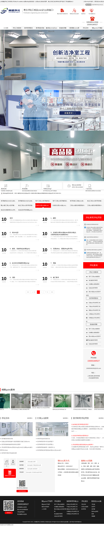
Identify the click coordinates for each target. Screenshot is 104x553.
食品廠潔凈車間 (93, 280)
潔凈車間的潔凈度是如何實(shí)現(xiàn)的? (49, 450)
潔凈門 (93, 506)
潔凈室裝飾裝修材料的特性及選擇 (10, 444)
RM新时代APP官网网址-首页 (6, 524)
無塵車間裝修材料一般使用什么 (46, 447)
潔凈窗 (93, 509)
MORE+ (30, 418)
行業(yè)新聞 (84, 506)
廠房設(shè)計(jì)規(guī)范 (24, 193)
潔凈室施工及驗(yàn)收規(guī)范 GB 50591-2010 (84, 201)
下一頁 (46, 292)
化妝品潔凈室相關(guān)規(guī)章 (28, 210)
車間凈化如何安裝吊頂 (43, 438)
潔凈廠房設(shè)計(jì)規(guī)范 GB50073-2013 (31, 201)
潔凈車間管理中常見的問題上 (45, 444)
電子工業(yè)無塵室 (94, 276)
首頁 (15, 193)
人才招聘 (44, 509)
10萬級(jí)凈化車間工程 (73, 511)
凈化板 (93, 504)
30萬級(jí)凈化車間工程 (73, 513)
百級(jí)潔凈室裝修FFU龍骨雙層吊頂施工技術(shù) (15, 441)
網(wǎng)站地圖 (88, 1)
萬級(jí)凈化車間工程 (94, 310)
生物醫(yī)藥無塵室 (94, 284)
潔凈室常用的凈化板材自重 (9, 453)
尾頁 (52, 292)
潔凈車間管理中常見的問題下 (45, 441)
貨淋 (93, 513)
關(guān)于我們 (46, 504)
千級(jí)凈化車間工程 (94, 306)
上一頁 (33, 292)
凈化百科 (83, 504)
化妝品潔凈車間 (93, 288)
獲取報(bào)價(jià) (99, 1)
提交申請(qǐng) (22, 491)
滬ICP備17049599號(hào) (75, 521)
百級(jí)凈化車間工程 (94, 302)
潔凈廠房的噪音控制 (7, 438)
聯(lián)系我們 (45, 506)
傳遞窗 (93, 516)
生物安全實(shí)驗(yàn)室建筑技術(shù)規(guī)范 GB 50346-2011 (46, 193)
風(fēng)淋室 (95, 511)
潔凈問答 (83, 509)
